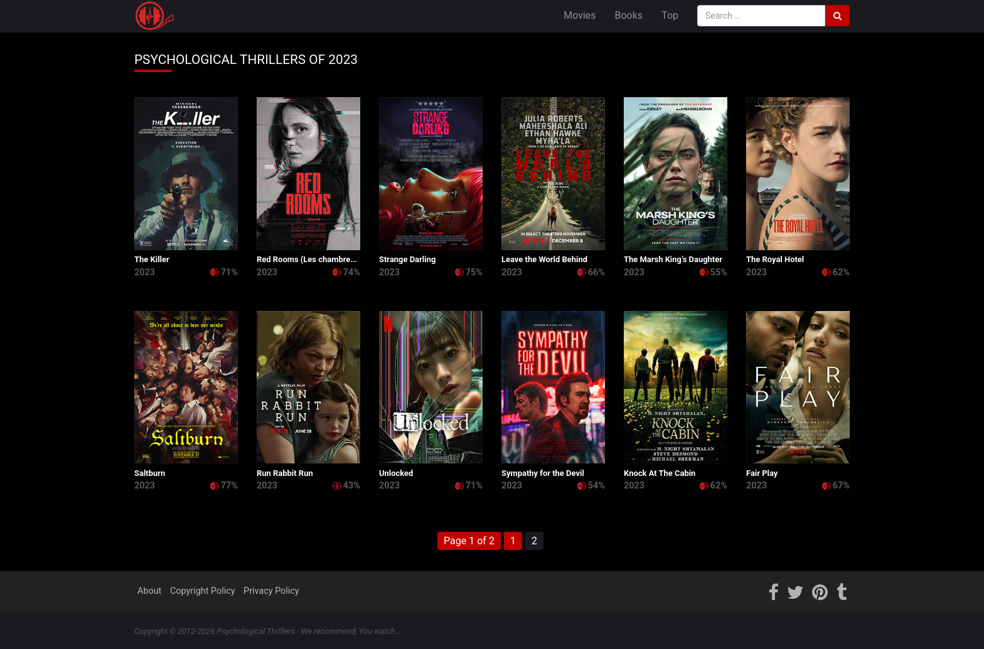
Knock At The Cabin (659, 473)
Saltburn (149, 473)
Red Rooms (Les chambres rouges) (321, 259)
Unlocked (396, 473)
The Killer (151, 259)
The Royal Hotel (775, 259)
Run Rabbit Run (285, 473)
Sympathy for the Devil (542, 473)
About (149, 591)
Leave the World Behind (544, 259)
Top (669, 15)
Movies (580, 15)
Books (629, 15)
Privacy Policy (271, 591)
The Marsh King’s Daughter (673, 259)
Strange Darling (407, 259)
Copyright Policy (202, 591)
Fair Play (762, 473)
